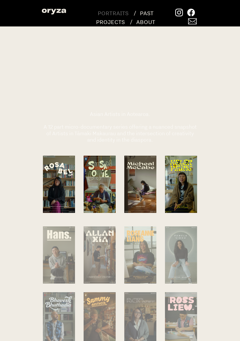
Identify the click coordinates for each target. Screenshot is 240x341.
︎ (179, 13)
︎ (192, 22)
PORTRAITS (113, 13)
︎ (191, 13)
